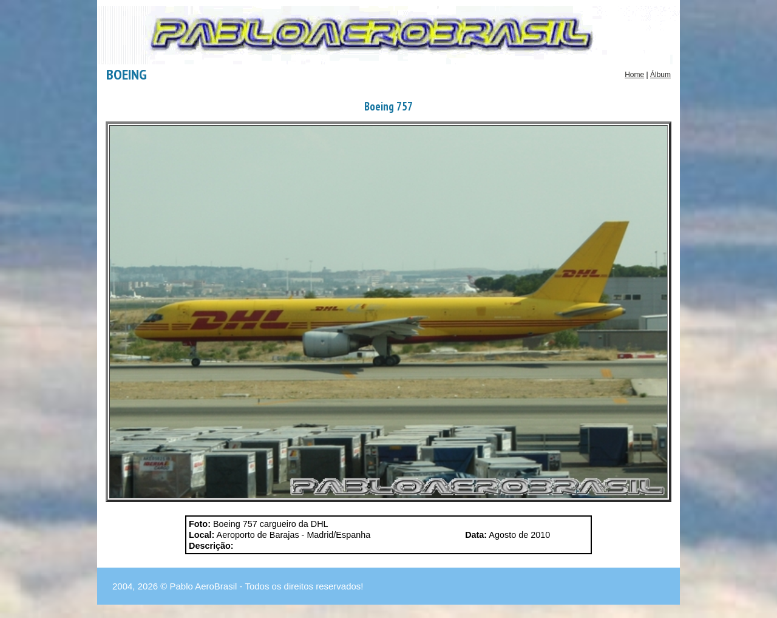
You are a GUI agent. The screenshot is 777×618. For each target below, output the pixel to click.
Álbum (660, 74)
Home (634, 74)
